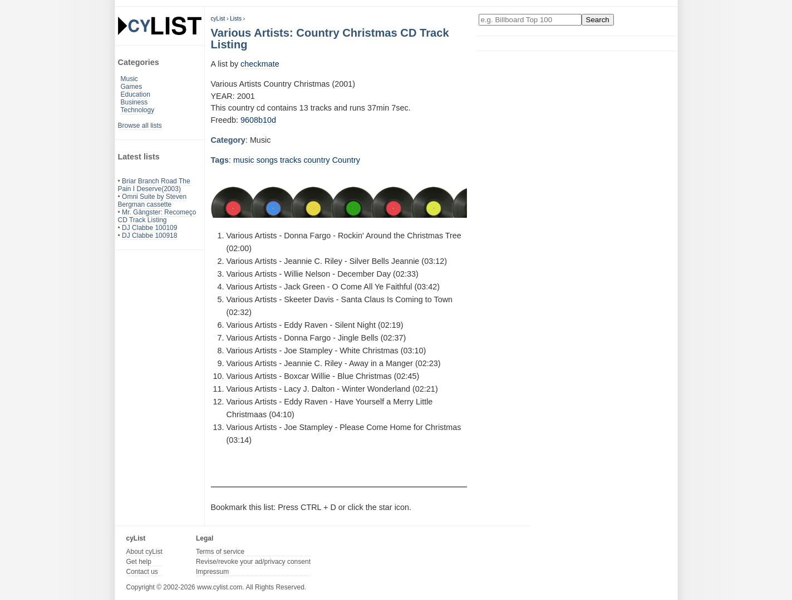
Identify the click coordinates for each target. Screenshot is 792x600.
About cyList (144, 552)
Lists (236, 19)
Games (131, 87)
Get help (138, 562)
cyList (218, 19)
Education (135, 94)
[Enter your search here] (530, 20)
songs (267, 160)
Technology (138, 110)
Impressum (212, 572)
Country (346, 160)
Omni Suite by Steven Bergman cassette (152, 200)
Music (129, 79)
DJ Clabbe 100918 (149, 235)
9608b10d (258, 120)
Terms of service (220, 552)
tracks (290, 160)
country (316, 160)
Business (134, 102)
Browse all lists (140, 125)
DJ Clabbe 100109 (149, 228)
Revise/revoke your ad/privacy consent (253, 562)
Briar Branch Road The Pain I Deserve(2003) (154, 185)
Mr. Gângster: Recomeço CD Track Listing (157, 216)
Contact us (142, 572)
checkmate (259, 63)
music (243, 160)
